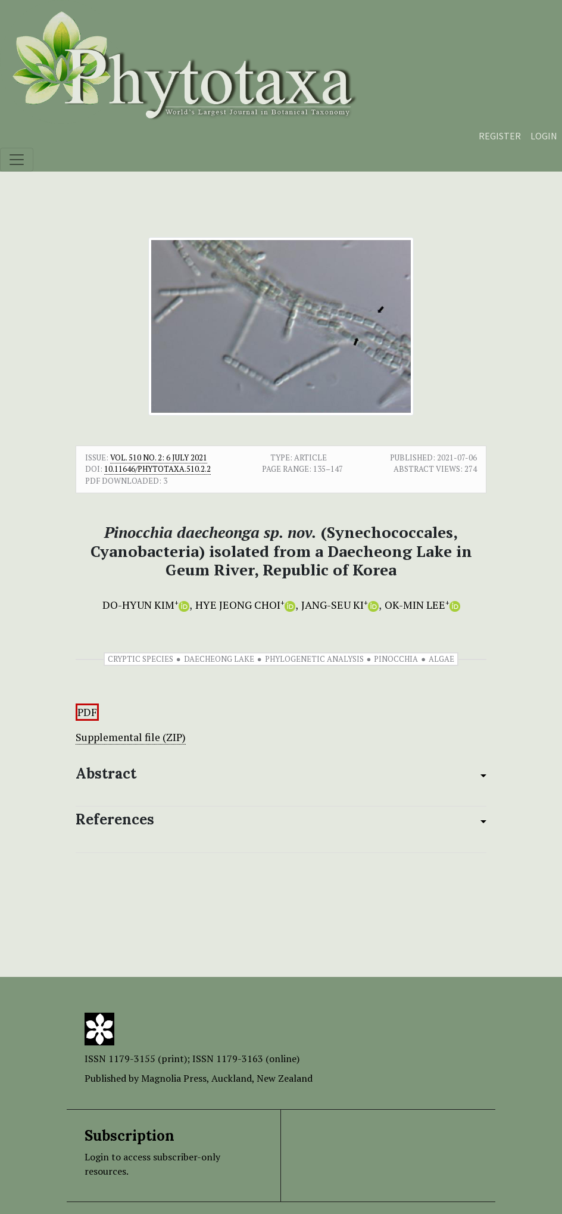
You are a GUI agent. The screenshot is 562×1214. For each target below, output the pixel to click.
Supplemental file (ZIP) (131, 737)
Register (500, 136)
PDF (87, 712)
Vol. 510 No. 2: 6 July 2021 (158, 457)
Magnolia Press (174, 1078)
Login (543, 136)
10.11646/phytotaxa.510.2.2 (157, 468)
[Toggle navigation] (16, 160)
